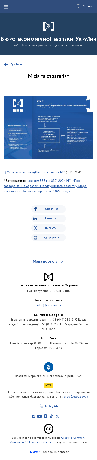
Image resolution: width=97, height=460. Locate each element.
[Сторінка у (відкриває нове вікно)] (63, 416)
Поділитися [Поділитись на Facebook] (50, 209)
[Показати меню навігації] (6, 6)
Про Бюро (16, 65)
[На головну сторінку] (48, 33)
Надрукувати (50, 237)
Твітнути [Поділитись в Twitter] (50, 228)
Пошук (87, 6)
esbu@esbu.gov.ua (48, 305)
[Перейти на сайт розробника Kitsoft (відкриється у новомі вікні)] (35, 452)
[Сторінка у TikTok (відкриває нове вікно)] (51, 416)
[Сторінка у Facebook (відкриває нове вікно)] (33, 416)
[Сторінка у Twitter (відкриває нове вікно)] (57, 416)
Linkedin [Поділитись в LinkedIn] (50, 218)
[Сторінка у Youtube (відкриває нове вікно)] (39, 416)
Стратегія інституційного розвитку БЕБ (45, 172)
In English (51, 406)
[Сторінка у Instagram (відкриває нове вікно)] (45, 416)
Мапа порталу (45, 261)
